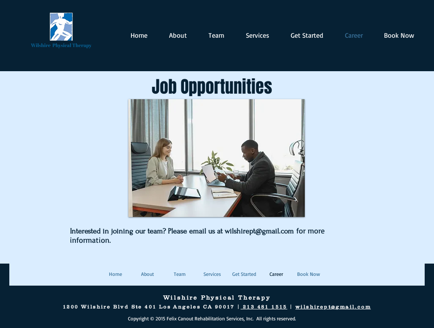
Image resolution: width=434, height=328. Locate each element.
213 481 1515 (264, 306)
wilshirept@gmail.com (259, 231)
